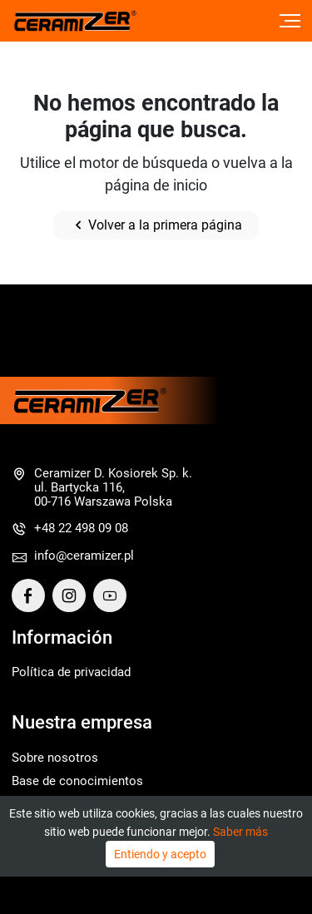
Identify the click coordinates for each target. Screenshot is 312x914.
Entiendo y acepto (160, 854)
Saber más (240, 831)
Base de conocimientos (77, 780)
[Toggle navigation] (290, 21)
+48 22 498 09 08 (81, 528)
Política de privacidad (71, 672)
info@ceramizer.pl (84, 555)
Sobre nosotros (55, 757)
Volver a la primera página (156, 225)
